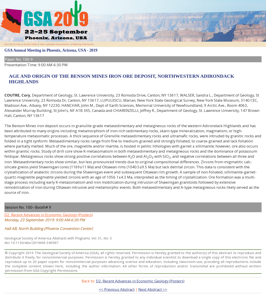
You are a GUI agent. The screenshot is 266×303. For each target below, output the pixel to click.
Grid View (16, 44)
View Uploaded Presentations (55, 44)
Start (6, 44)
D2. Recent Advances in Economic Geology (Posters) (48, 214)
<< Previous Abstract (117, 289)
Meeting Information (83, 44)
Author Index (30, 44)
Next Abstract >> (152, 289)
